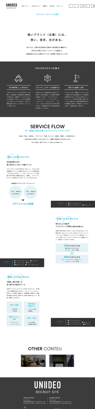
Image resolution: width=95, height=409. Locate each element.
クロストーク (53, 4)
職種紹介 (39, 4)
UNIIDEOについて (30, 4)
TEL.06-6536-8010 (54, 398)
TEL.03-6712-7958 (28, 398)
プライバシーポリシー (42, 402)
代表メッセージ (19, 4)
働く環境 (46, 4)
